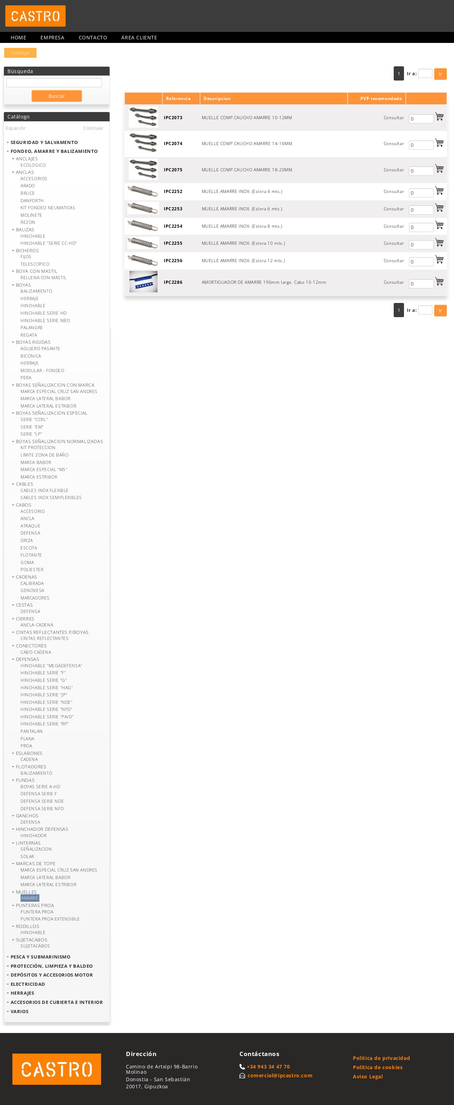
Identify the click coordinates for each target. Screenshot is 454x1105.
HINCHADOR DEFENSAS (42, 829)
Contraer (93, 128)
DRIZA (27, 540)
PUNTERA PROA (37, 912)
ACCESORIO (33, 511)
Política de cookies (378, 1067)
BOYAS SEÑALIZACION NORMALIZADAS (59, 441)
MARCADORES (35, 598)
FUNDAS (25, 780)
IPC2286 (173, 282)
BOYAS (23, 285)
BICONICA (31, 356)
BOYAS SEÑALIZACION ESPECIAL (52, 413)
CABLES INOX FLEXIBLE (45, 490)
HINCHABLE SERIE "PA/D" (47, 717)
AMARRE (30, 898)
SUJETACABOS (32, 940)
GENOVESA (32, 590)
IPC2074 (173, 143)
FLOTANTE (31, 555)
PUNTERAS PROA (35, 905)
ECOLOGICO (33, 165)
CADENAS (26, 577)
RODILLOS (27, 926)
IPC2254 (173, 226)
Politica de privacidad (381, 1058)
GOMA (27, 562)
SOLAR (27, 856)
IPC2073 (173, 118)
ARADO (28, 186)
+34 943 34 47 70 (268, 1066)
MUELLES (26, 892)
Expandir (16, 128)
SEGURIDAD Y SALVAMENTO (44, 142)
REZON (28, 222)
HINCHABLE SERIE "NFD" (46, 709)
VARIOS (20, 1011)
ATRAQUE (30, 526)
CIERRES (25, 618)
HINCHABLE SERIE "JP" (44, 695)
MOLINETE (32, 215)
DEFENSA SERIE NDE (42, 801)
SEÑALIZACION (36, 849)
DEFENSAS (27, 659)
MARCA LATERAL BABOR (45, 399)
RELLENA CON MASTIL (44, 278)
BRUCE (28, 193)
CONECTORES (31, 645)
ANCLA (27, 518)
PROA (26, 746)
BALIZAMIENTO (36, 291)
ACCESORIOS (34, 179)
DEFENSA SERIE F (39, 794)
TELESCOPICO (35, 264)
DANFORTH (32, 201)
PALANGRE (32, 328)
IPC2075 (173, 170)
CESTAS (24, 605)
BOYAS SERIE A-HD (40, 787)
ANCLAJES (27, 158)
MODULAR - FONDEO (43, 371)
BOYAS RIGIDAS (33, 342)
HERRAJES (22, 993)
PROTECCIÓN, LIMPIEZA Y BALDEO (52, 966)
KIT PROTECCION (38, 447)
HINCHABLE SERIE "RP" (45, 724)
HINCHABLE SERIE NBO (45, 320)
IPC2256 (173, 261)
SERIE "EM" (32, 427)
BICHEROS (27, 250)
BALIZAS (25, 229)
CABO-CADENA (36, 652)
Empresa (52, 37)
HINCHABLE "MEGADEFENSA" (51, 666)
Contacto (93, 37)
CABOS (24, 505)
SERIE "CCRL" (34, 419)
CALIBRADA (32, 583)
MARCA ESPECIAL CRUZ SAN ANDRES (59, 391)
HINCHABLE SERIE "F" (43, 673)
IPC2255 (173, 243)
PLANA (27, 739)
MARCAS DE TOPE (36, 863)
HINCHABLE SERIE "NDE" (47, 702)
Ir (440, 74)
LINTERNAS (28, 843)
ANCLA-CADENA (37, 625)
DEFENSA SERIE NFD (42, 809)
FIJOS (26, 257)
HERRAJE (30, 298)
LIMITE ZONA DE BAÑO (44, 455)
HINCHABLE (33, 236)
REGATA (29, 335)
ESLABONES (29, 753)
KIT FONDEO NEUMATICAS (48, 208)
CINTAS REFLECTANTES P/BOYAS (52, 632)
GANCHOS (27, 815)
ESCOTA (29, 548)
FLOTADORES (31, 766)
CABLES (24, 484)
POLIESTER (32, 570)
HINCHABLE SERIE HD (44, 313)
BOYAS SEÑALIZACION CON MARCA (55, 385)
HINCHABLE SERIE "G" (44, 680)
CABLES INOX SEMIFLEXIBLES (51, 498)
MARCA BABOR (36, 462)
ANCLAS (25, 172)
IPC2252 (173, 191)
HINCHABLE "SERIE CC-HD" (49, 243)
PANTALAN (32, 731)
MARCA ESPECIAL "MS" (44, 469)
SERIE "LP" (31, 434)
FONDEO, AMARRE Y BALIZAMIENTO (54, 151)
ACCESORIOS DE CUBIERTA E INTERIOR (57, 1002)
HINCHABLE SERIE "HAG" (47, 688)
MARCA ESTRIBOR (39, 477)
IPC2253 (173, 209)
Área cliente (139, 37)
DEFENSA (30, 533)
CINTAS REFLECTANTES (44, 638)
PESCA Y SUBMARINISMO (41, 957)
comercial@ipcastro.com (280, 1075)
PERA (26, 378)
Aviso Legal (368, 1076)
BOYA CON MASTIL (37, 271)
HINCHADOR (33, 836)
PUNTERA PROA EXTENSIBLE (50, 919)
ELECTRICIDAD (28, 984)
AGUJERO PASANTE (41, 349)
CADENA (29, 759)
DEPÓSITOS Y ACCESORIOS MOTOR (52, 975)
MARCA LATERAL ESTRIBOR (48, 406)
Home (18, 37)
